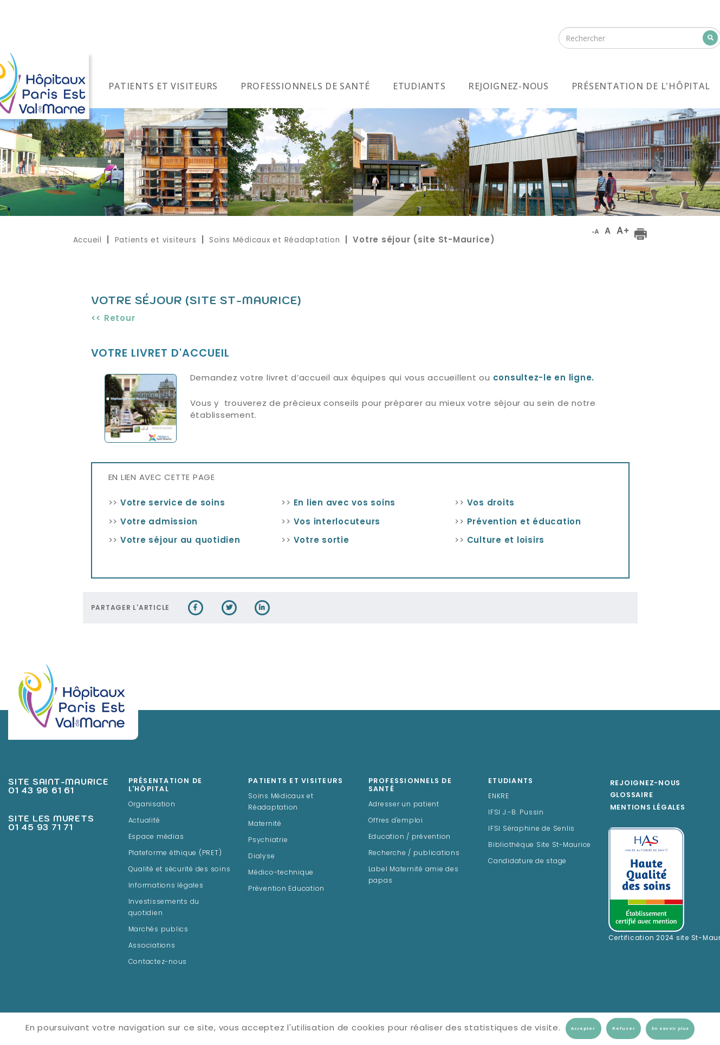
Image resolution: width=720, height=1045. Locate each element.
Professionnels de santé (305, 86)
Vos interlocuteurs (337, 522)
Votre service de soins (172, 504)
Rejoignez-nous (508, 86)
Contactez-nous (157, 962)
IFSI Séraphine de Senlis (531, 829)
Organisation (152, 804)
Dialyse (261, 856)
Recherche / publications (414, 853)
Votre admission (159, 522)
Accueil (87, 240)
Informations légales (166, 886)
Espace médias (156, 837)
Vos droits (491, 504)
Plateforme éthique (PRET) (175, 853)
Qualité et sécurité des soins (179, 869)
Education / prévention (409, 837)
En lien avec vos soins (345, 504)
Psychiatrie (268, 840)
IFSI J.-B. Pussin (516, 813)
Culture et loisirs (506, 541)
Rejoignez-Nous (645, 783)
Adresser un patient (403, 804)
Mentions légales (647, 808)
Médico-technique (281, 873)
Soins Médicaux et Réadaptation (274, 240)
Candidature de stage (527, 861)
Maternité (265, 824)
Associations (152, 946)
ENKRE (498, 796)
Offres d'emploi (395, 821)
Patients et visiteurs (163, 86)
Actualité (144, 821)
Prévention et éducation (524, 522)
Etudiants (419, 86)
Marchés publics (158, 929)
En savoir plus (670, 1029)
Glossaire (631, 795)
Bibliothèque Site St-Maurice (539, 845)
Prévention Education (286, 889)
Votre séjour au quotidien (180, 541)
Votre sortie (321, 541)
